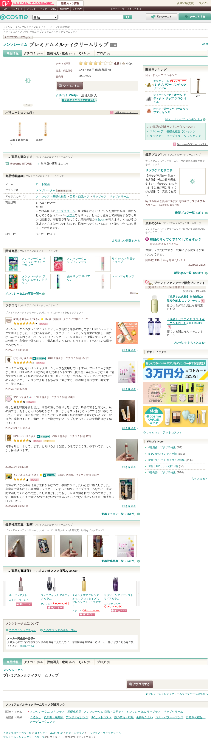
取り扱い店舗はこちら (55, 163)
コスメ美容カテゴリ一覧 (17, 732)
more (133, 293)
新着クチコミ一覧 (119, 514)
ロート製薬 (43, 184)
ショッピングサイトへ (24, 604)
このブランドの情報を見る (18, 37)
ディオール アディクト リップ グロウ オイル (169, 98)
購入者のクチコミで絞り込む (78, 100)
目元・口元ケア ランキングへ (183, 119)
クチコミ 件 (67, 95)
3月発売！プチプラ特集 (162, 472)
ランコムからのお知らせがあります (60, 603)
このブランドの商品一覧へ (60, 630)
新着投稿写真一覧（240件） (119, 561)
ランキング (17, 9)
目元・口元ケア (79, 196)
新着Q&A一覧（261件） (189, 273)
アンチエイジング (77, 717)
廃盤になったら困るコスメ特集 (166, 459)
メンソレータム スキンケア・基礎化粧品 (55, 711)
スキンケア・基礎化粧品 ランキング (172, 131)
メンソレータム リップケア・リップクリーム (154, 711)
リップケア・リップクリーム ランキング (175, 136)
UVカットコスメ (101, 717)
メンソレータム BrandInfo (65, 190)
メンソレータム (15, 45)
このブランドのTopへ (22, 630)
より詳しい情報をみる (126, 240)
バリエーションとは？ (126, 112)
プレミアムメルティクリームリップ (68, 44)
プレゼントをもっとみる (188, 342)
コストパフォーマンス (169, 717)
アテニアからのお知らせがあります (91, 610)
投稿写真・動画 (61, 53)
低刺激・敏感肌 (54, 717)
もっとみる (198, 478)
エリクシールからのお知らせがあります (178, 81)
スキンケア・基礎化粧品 (51, 196)
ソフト (71, 215)
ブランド (31, 9)
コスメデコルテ (112, 603)
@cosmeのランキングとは (192, 144)
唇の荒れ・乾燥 (124, 717)
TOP (4, 9)
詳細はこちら (28, 646)
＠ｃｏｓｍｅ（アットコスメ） (162, 432)
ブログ (43, 9)
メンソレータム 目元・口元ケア (104, 711)
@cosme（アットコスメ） (80, 737)
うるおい (100, 219)
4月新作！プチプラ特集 (162, 447)
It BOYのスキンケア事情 (162, 453)
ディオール (159, 94)
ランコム (45, 603)
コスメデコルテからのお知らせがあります (113, 606)
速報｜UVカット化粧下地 (163, 466)
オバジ (157, 108)
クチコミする (70, 85)
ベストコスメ (134, 9)
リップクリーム (65, 211)
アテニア (77, 610)
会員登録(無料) (185, 3)
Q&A (53, 9)
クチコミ (33, 53)
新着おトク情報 (70, 3)
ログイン (204, 3)
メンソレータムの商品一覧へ (23, 293)
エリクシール (161, 81)
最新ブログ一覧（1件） (190, 212)
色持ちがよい (144, 717)
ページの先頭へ (178, 693)
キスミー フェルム (19, 600)
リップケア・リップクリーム (111, 196)
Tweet (204, 44)
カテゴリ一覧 (117, 9)
